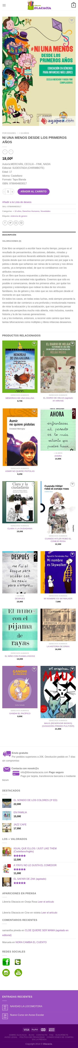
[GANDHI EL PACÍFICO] (19, 687)
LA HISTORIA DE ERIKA (58, 646)
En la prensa (39, 1039)
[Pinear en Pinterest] (21, 222)
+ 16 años (24, 133)
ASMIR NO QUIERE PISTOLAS (19, 471)
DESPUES (20, 598)
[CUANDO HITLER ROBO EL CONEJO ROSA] (58, 507)
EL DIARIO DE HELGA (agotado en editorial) (58, 399)
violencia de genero (18, 216)
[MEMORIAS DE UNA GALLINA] (19, 367)
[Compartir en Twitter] (10, 222)
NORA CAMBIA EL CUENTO (31, 942)
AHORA (58, 456)
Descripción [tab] (9, 235)
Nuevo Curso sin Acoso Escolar (27, 1015)
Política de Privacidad (32, 1037)
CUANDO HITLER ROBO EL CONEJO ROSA (58, 540)
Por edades (9, 133)
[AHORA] (58, 429)
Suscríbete (61, 1035)
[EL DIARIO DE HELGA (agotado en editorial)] (58, 367)
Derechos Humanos (30, 211)
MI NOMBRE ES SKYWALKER (58, 598)
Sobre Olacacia (18, 1035)
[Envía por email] (15, 222)
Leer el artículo (46, 901)
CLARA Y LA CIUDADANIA (19, 528)
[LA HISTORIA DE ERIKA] (58, 625)
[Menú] (4, 5)
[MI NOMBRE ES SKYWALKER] (58, 572)
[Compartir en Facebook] (5, 222)
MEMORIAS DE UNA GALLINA (20, 398)
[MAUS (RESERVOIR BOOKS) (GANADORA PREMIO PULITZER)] (58, 692)
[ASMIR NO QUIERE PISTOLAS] (19, 437)
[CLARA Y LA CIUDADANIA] (19, 502)
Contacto (41, 1035)
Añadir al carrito (34, 191)
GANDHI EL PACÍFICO (20, 713)
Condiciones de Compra (60, 1037)
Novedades (45, 211)
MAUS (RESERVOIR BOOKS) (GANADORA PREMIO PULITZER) (58, 724)
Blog (31, 1035)
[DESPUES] (19, 572)
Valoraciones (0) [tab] (11, 241)
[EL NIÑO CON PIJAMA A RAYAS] (19, 630)
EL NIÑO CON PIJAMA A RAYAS (20, 656)
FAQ (51, 1035)
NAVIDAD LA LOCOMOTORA (26, 1006)
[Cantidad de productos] (8, 192)
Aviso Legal (11, 1037)
